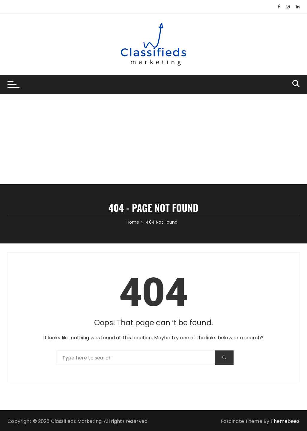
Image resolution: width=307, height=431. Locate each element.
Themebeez (284, 421)
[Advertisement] (153, 139)
